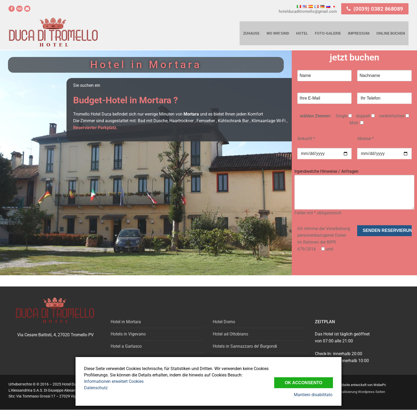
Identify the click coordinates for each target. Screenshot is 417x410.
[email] (27, 9)
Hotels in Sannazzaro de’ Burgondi (245, 346)
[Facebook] (12, 9)
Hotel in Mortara (126, 321)
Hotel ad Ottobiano (230, 334)
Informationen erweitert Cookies (114, 381)
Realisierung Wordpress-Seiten (362, 392)
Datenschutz (96, 387)
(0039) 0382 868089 (375, 9)
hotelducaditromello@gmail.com (308, 11)
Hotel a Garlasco (126, 346)
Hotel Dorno (224, 321)
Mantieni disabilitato (313, 394)
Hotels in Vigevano (128, 334)
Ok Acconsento (303, 382)
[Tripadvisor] (19, 9)
